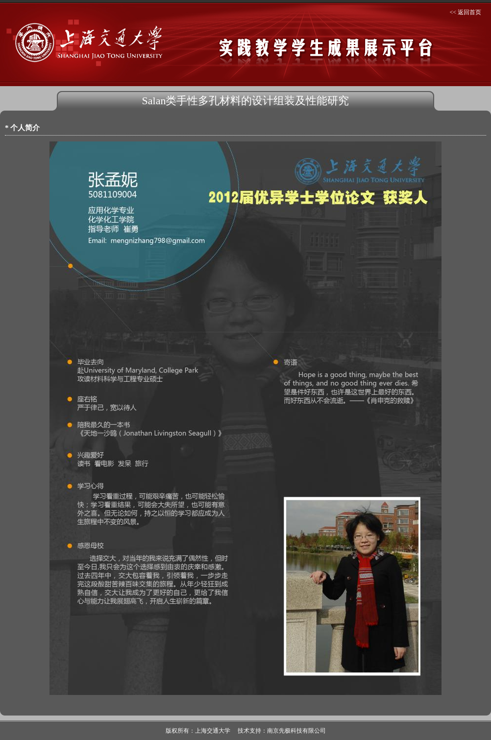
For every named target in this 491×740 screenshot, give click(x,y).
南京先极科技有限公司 (296, 730)
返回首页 (469, 12)
